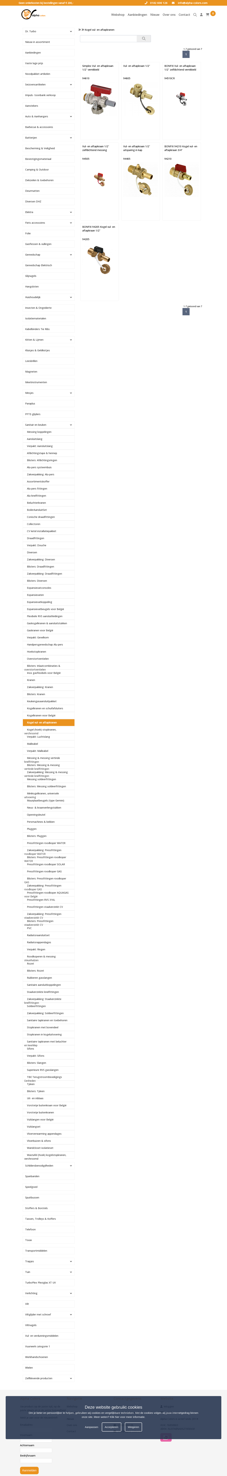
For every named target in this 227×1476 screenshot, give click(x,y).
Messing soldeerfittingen (41, 779)
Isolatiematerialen (35, 318)
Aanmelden (29, 1470)
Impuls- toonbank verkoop (40, 95)
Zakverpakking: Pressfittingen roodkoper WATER (42, 852)
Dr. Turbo (30, 31)
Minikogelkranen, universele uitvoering (41, 795)
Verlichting (31, 1293)
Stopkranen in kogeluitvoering (44, 1034)
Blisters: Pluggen (36, 836)
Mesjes (29, 393)
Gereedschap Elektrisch (38, 265)
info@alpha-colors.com (189, 3)
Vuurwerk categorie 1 (37, 1346)
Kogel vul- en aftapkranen (42, 722)
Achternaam (27, 1445)
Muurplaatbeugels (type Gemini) (45, 800)
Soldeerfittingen (36, 1006)
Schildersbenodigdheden (39, 1165)
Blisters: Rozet (35, 970)
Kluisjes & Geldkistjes (37, 350)
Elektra (29, 212)
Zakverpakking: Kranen (40, 687)
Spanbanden (32, 1176)
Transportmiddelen (36, 1250)
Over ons (169, 15)
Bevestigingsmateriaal (38, 159)
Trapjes (29, 1261)
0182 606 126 (156, 3)
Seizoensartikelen (35, 84)
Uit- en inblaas (35, 1098)
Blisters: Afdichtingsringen (42, 460)
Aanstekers (31, 105)
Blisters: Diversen (37, 580)
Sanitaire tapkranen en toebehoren (47, 1020)
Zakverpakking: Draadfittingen (44, 573)
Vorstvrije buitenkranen (40, 1112)
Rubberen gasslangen (39, 977)
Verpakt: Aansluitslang (40, 446)
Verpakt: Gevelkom (38, 637)
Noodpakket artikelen (37, 74)
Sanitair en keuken (35, 424)
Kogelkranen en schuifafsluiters (45, 708)
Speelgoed (31, 1187)
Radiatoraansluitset (38, 935)
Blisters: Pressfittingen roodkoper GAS (45, 880)
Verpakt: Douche (36, 545)
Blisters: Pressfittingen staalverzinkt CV (38, 922)
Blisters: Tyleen (36, 1091)
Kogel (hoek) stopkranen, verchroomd (40, 731)
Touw (28, 1240)
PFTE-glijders (32, 414)
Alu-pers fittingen (37, 488)
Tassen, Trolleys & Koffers (40, 1218)
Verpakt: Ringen (36, 949)
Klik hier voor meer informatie (127, 1416)
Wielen (29, 1367)
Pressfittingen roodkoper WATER (46, 843)
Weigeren (133, 1427)
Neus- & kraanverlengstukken (44, 807)
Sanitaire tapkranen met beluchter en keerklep (45, 1043)
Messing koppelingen (39, 432)
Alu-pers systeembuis (39, 467)
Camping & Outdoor (37, 169)
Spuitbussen (32, 1197)
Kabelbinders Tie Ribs (37, 329)
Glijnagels (30, 276)
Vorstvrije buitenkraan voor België (47, 1105)
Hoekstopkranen (36, 651)
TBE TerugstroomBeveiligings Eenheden (43, 1078)
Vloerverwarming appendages (44, 1133)
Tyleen (31, 1084)
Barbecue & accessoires (39, 127)
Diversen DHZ (33, 201)
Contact (184, 15)
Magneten (31, 371)
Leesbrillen (31, 361)
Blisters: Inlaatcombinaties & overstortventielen (42, 667)
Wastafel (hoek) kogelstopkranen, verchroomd (45, 1156)
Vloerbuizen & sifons (39, 1140)
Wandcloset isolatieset (40, 1148)
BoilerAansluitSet (37, 509)
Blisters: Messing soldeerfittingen (46, 786)
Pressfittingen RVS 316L (41, 899)
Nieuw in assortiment (37, 42)
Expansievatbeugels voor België (45, 609)
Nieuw (154, 15)
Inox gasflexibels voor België (44, 673)
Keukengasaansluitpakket (42, 701)
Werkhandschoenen (36, 1357)
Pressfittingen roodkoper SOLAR (46, 864)
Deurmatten (32, 190)
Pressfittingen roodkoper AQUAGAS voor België (46, 894)
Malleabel (32, 743)
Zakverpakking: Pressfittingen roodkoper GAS (42, 887)
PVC (29, 928)
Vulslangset (33, 1126)
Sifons (30, 1048)
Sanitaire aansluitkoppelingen (44, 984)
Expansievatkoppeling (39, 602)
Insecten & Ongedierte (38, 307)
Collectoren (33, 524)
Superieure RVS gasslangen (43, 1070)
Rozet (30, 963)
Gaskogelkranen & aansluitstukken (47, 623)
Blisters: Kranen (36, 694)
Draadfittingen (35, 538)
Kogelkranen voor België (41, 715)
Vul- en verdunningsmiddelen (41, 1335)
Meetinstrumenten (36, 382)
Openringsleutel (36, 814)
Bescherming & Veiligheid (40, 148)
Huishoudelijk (32, 297)
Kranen (31, 680)
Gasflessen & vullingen (38, 244)
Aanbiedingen (137, 15)
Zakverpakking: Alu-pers (40, 474)
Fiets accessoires (35, 222)
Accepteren (111, 1427)
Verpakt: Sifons (35, 1055)
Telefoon (30, 1229)
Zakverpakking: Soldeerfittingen (45, 1013)
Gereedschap (32, 254)
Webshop (117, 15)
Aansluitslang (34, 439)
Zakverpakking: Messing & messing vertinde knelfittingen (46, 774)
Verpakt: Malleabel (37, 751)
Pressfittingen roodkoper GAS (44, 871)
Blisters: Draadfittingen (40, 566)
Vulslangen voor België (40, 1119)
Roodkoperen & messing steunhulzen (40, 958)
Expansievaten (35, 595)
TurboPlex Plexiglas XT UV (40, 1282)
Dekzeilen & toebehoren (39, 180)
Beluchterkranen (36, 502)
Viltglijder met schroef (38, 1314)
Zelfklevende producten (38, 1378)
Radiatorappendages (39, 942)
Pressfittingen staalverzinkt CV (45, 906)
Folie (28, 233)
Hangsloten (32, 286)
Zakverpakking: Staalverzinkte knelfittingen (42, 1000)
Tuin (27, 1272)
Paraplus (30, 403)
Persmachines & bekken (41, 821)
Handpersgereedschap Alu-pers (45, 644)
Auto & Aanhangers (36, 116)
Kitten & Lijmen (34, 339)
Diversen (32, 552)
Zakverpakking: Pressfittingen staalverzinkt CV (42, 915)
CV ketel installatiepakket (41, 531)
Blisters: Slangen (36, 1062)
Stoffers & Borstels (36, 1208)
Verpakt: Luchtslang (38, 736)
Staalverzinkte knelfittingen (43, 992)
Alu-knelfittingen (36, 495)
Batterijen (31, 137)
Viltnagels (31, 1325)
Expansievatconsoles (39, 587)
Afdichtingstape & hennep (42, 453)
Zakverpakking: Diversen (41, 559)
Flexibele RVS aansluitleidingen (44, 616)
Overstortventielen (38, 658)
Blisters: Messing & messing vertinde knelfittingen (42, 766)
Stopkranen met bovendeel (42, 1027)
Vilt (27, 1304)
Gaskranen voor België (40, 630)
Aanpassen (91, 1427)
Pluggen (32, 829)
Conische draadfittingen (41, 517)
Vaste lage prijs (34, 63)
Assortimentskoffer (38, 481)
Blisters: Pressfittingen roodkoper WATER (45, 859)
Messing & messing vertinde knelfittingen (42, 759)
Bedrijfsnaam (27, 1455)
